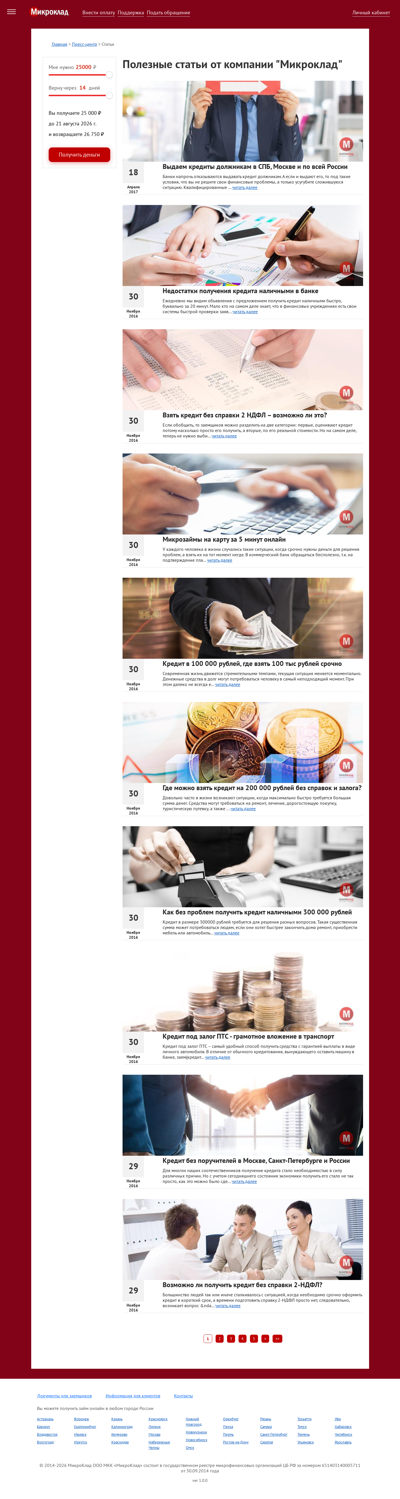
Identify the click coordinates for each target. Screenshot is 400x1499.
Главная (59, 44)
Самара (266, 1426)
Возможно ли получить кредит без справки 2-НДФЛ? (242, 1284)
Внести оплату (98, 12)
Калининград (122, 1426)
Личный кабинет (371, 12)
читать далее (244, 187)
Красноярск (158, 1419)
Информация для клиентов (133, 1396)
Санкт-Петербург (273, 1434)
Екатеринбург (85, 1426)
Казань (117, 1419)
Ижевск (80, 1434)
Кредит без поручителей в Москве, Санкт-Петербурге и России (256, 1160)
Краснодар (120, 1442)
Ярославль (343, 1442)
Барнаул (43, 1426)
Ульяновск (305, 1442)
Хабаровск (343, 1426)
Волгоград (45, 1442)
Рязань (265, 1419)
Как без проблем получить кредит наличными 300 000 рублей (257, 912)
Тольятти (304, 1419)
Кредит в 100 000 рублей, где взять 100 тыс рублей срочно (252, 663)
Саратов (266, 1442)
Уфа (338, 1419)
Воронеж (81, 1419)
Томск (302, 1426)
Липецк (155, 1426)
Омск (190, 1447)
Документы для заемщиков (64, 1396)
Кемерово (119, 1434)
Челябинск (343, 1434)
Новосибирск (196, 1439)
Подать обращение (168, 12)
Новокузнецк (196, 1432)
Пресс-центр (84, 44)
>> (277, 1338)
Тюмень (303, 1434)
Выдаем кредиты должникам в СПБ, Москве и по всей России (255, 166)
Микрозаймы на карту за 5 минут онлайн (224, 539)
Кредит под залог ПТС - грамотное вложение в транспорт (248, 1036)
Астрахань (45, 1419)
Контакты (183, 1396)
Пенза (228, 1426)
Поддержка (131, 12)
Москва (154, 1434)
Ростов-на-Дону (236, 1442)
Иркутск (80, 1442)
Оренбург (231, 1419)
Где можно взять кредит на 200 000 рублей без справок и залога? (262, 787)
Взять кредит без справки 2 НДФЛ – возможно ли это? (245, 415)
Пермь (228, 1434)
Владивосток (47, 1434)
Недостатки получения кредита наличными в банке (240, 290)
